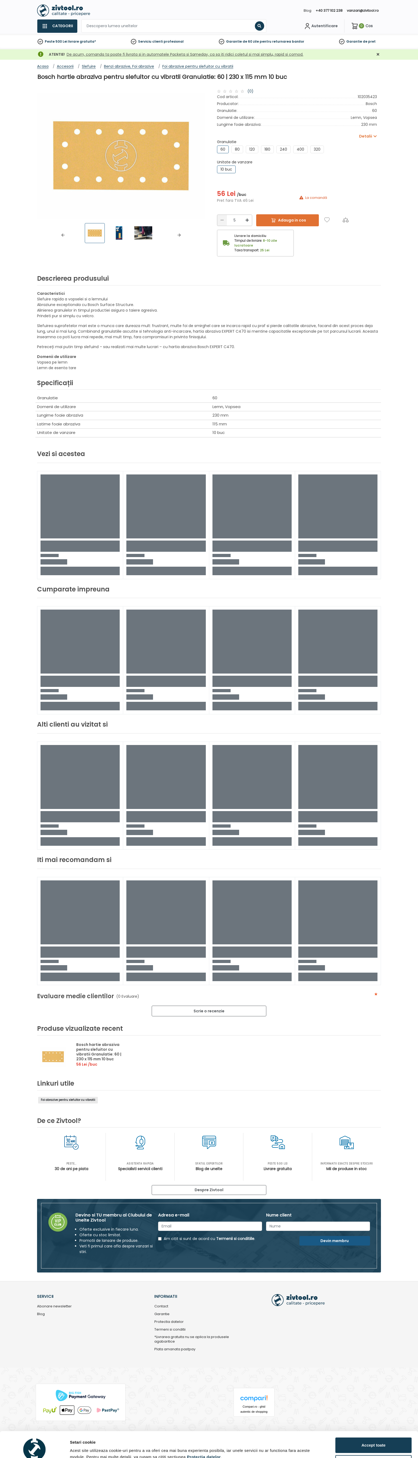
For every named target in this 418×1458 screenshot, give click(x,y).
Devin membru (334, 1240)
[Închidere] (378, 54)
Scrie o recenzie (209, 1011)
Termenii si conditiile (235, 1238)
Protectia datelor (169, 1322)
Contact (161, 1306)
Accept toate (373, 1419)
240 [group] (283, 149)
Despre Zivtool (209, 1190)
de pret (369, 41)
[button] (62, 235)
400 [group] (300, 149)
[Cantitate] (235, 220)
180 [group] (267, 149)
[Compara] (346, 220)
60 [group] (222, 149)
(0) (250, 91)
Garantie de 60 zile (242, 41)
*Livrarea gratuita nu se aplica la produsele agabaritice (191, 1339)
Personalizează (373, 1437)
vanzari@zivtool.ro (363, 10)
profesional (174, 41)
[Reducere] (222, 220)
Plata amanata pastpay (174, 1349)
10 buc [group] (226, 169)
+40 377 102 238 (329, 10)
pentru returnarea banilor (282, 41)
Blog (307, 10)
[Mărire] (247, 220)
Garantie (354, 41)
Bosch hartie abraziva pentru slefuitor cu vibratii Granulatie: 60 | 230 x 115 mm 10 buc (98, 1051)
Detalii (76, 1445)
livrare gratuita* (82, 41)
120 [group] (252, 149)
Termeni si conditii (170, 1329)
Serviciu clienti (150, 41)
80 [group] (237, 149)
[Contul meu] (320, 26)
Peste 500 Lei (56, 41)
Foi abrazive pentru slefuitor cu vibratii (68, 1100)
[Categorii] (57, 26)
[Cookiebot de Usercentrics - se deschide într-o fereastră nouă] (34, 1448)
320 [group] (317, 149)
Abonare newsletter (54, 1306)
